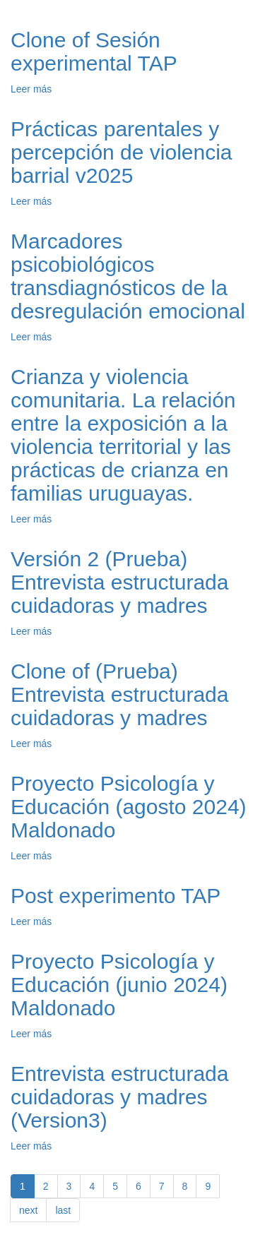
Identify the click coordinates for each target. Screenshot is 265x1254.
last (63, 1210)
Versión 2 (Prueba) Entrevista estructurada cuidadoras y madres (119, 582)
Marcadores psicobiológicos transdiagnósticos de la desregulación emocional (128, 276)
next (28, 1210)
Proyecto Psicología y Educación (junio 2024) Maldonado (119, 985)
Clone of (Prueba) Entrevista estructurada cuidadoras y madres (119, 694)
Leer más (31, 89)
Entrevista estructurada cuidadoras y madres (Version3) (119, 1097)
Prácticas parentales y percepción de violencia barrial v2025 (121, 152)
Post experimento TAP (115, 895)
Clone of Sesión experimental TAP (94, 51)
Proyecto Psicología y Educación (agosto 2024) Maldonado (129, 807)
